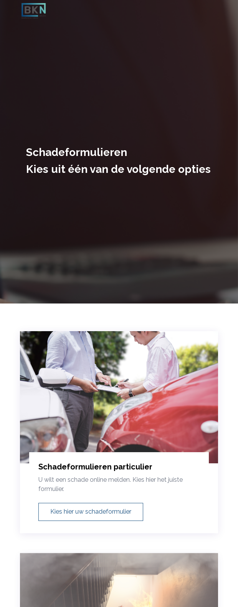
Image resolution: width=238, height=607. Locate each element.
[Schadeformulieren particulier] (119, 405)
